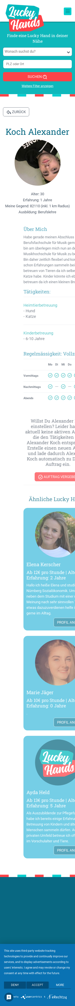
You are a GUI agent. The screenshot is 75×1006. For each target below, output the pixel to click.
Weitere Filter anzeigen (37, 86)
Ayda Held (59, 792)
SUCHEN (37, 77)
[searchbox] (38, 51)
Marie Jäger (61, 692)
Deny (15, 985)
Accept (37, 985)
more (60, 985)
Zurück (16, 112)
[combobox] (37, 51)
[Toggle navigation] (67, 8)
